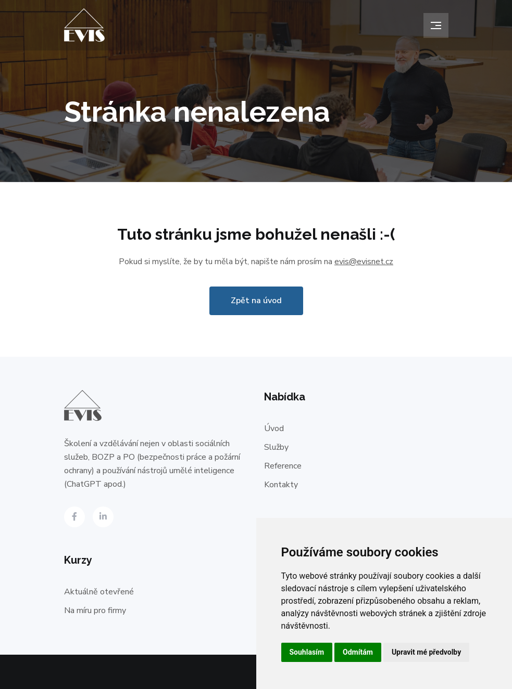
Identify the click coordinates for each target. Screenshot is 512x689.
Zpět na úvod (256, 300)
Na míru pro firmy (95, 610)
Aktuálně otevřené (99, 591)
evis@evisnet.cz (363, 261)
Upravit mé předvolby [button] (426, 652)
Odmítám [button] (358, 652)
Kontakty (281, 484)
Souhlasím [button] (307, 652)
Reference (283, 466)
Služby (276, 447)
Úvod (274, 428)
